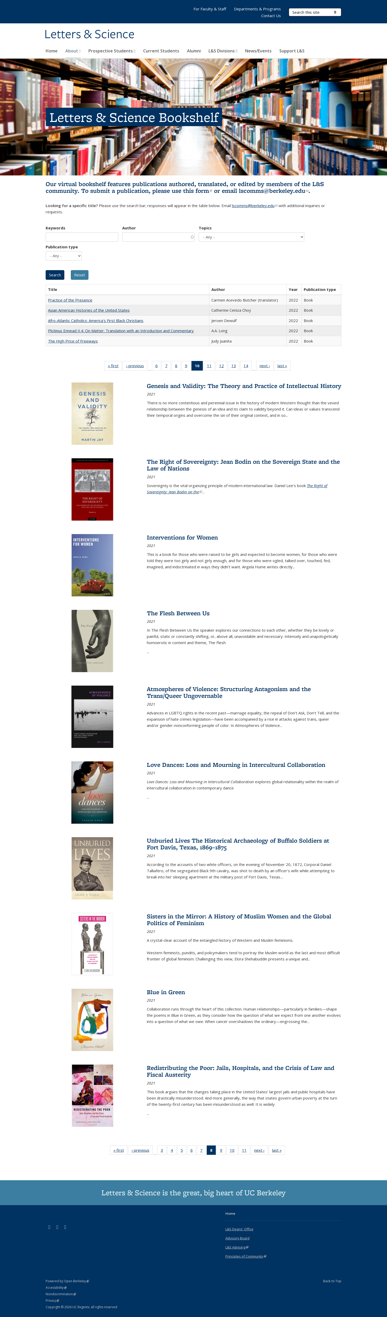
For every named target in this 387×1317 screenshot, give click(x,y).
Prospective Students (111, 51)
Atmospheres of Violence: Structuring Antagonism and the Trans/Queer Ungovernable (229, 692)
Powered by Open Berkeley (67, 1281)
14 (248, 367)
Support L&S (292, 51)
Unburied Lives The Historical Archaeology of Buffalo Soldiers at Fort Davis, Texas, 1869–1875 (238, 843)
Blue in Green (166, 992)
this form (197, 191)
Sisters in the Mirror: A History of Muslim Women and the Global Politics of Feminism (239, 919)
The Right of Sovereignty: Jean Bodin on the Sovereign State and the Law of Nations (243, 465)
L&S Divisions (223, 51)
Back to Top (332, 1281)
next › (266, 367)
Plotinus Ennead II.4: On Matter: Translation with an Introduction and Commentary (121, 330)
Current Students (161, 51)
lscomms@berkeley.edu (273, 191)
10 (234, 1151)
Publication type (62, 246)
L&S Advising (236, 1247)
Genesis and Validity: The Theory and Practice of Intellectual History (244, 386)
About (73, 51)
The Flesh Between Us (178, 613)
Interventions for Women (182, 537)
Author (129, 227)
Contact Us (271, 15)
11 (211, 367)
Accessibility (56, 1287)
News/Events (258, 51)
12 (223, 367)
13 (235, 367)
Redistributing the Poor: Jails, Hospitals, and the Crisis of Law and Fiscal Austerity (240, 1071)
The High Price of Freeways (73, 341)
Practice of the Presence (70, 300)
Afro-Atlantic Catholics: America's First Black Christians (95, 320)
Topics (205, 227)
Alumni (194, 51)
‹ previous (136, 367)
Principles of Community (245, 1256)
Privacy (52, 1300)
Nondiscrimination (61, 1294)
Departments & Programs (257, 8)
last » (284, 367)
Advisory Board (237, 1238)
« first (115, 367)
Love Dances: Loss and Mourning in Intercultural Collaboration (236, 765)
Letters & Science (89, 34)
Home (52, 51)
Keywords (55, 227)
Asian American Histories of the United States (89, 310)
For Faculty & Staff (210, 8)
